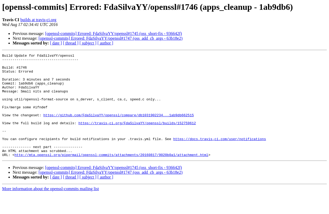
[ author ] (105, 43)
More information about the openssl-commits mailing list (50, 209)
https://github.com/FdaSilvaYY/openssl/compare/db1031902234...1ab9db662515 (118, 127)
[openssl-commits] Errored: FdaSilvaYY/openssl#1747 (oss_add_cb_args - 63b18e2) (111, 38)
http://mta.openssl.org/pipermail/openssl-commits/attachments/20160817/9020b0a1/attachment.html (111, 175)
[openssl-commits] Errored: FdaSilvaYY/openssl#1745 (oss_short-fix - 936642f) (113, 33)
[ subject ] (88, 43)
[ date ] (56, 43)
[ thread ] (70, 43)
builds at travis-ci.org (38, 19)
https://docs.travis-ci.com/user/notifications (219, 156)
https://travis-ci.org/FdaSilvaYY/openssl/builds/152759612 (137, 137)
